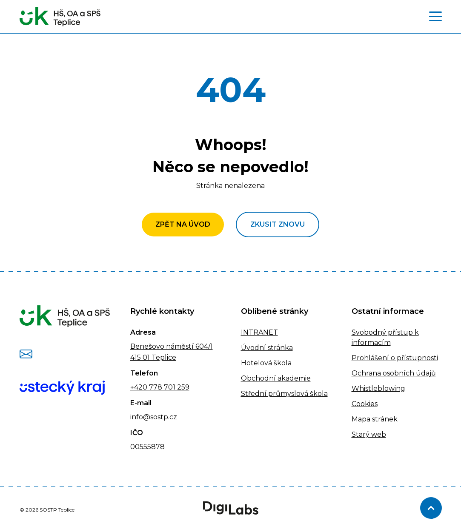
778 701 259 (168, 387)
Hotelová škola (266, 363)
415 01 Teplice (153, 357)
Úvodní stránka (267, 348)
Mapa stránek (375, 419)
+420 (138, 387)
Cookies (365, 404)
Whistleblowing (378, 388)
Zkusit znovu (277, 224)
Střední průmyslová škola (284, 394)
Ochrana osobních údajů (394, 373)
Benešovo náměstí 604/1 (171, 346)
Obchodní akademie (276, 378)
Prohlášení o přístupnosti (395, 358)
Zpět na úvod (182, 224)
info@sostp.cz (153, 417)
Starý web (369, 434)
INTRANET (259, 332)
